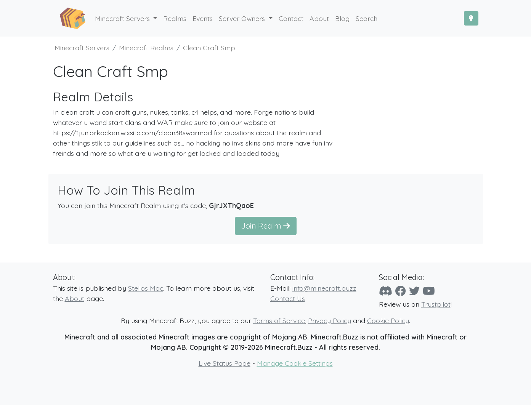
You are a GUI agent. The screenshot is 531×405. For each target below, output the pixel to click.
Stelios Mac (145, 288)
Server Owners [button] (243, 18)
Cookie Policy (388, 320)
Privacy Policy (329, 320)
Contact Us (287, 298)
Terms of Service (279, 320)
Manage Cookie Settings (295, 363)
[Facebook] (400, 291)
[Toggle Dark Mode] (471, 18)
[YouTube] (429, 291)
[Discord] (385, 291)
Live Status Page (224, 363)
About (74, 298)
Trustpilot (436, 304)
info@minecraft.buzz (324, 288)
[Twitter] (414, 291)
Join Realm (265, 226)
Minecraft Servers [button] (123, 18)
